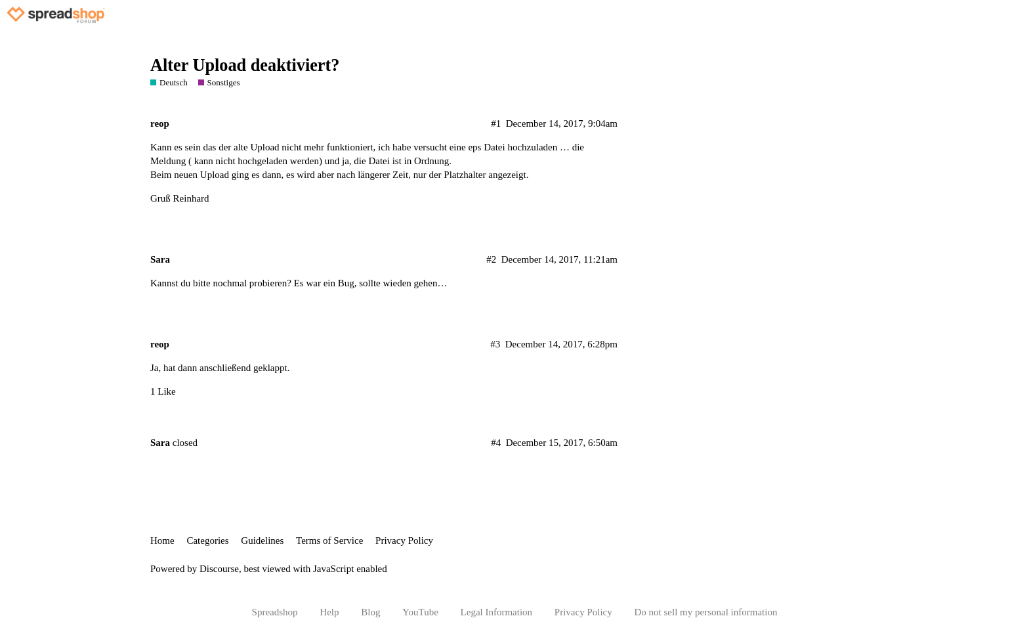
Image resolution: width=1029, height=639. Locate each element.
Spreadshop (275, 612)
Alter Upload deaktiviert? (244, 65)
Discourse (219, 568)
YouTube (420, 612)
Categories (207, 540)
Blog (370, 612)
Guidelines (262, 540)
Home (162, 540)
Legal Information (497, 612)
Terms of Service (329, 540)
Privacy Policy (404, 540)
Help (329, 612)
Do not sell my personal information (706, 612)
